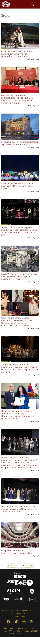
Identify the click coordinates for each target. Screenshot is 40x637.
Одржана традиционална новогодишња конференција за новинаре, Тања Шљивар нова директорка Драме (17, 99)
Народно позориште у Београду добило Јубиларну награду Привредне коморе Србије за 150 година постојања (17, 414)
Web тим (20, 616)
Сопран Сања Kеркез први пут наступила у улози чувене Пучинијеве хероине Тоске (16, 54)
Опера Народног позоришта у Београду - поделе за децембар (16, 551)
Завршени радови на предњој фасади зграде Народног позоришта (20, 143)
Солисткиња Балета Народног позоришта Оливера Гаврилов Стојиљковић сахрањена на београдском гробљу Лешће (16, 321)
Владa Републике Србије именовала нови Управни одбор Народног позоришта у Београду (19, 276)
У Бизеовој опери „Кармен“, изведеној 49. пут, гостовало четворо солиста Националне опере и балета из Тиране (19, 368)
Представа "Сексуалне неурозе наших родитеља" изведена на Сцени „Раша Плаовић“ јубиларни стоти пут (19, 231)
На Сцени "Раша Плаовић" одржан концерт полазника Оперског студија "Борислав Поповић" (20, 509)
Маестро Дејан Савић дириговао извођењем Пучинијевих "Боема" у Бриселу (18, 186)
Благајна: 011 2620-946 (10, 631)
